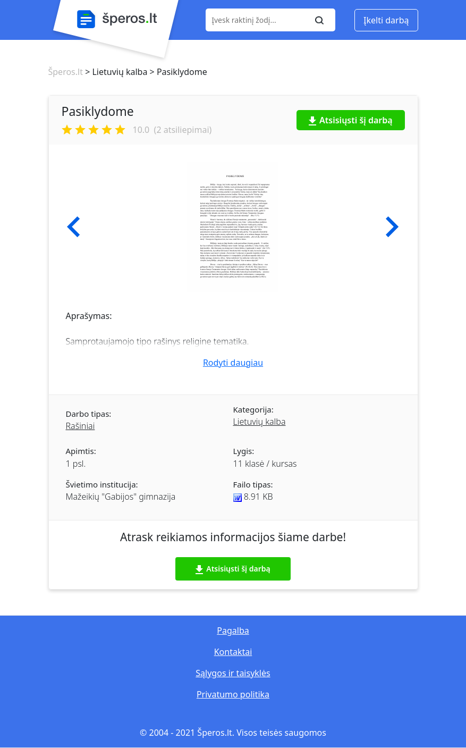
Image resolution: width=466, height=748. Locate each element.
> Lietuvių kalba (115, 72)
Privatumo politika (233, 694)
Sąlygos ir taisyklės (233, 673)
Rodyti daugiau (233, 362)
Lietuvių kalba (259, 421)
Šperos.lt (65, 72)
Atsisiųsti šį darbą (351, 120)
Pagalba (233, 630)
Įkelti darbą (386, 20)
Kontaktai (233, 652)
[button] (73, 227)
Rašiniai (80, 426)
